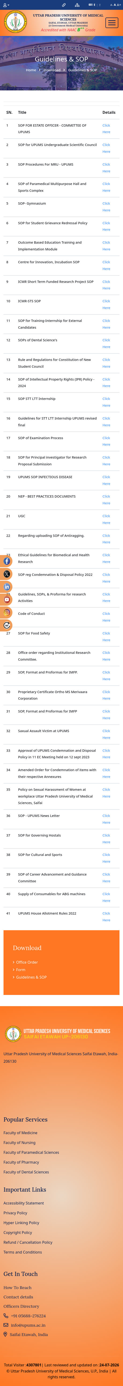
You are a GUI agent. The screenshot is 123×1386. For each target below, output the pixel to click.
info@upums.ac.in (24, 1325)
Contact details (18, 1297)
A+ (119, 5)
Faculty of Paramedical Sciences (31, 1152)
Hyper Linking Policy (21, 1222)
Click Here (106, 128)
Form (19, 969)
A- (111, 5)
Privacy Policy (15, 1212)
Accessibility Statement (24, 1203)
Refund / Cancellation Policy (28, 1242)
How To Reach (18, 1287)
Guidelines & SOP (30, 977)
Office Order (25, 962)
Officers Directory (21, 1306)
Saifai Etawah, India (26, 1334)
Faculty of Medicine (20, 1132)
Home (31, 70)
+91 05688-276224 (25, 1315)
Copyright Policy (18, 1232)
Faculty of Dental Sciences (26, 1172)
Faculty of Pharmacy (21, 1162)
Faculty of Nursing (20, 1142)
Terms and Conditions (23, 1252)
